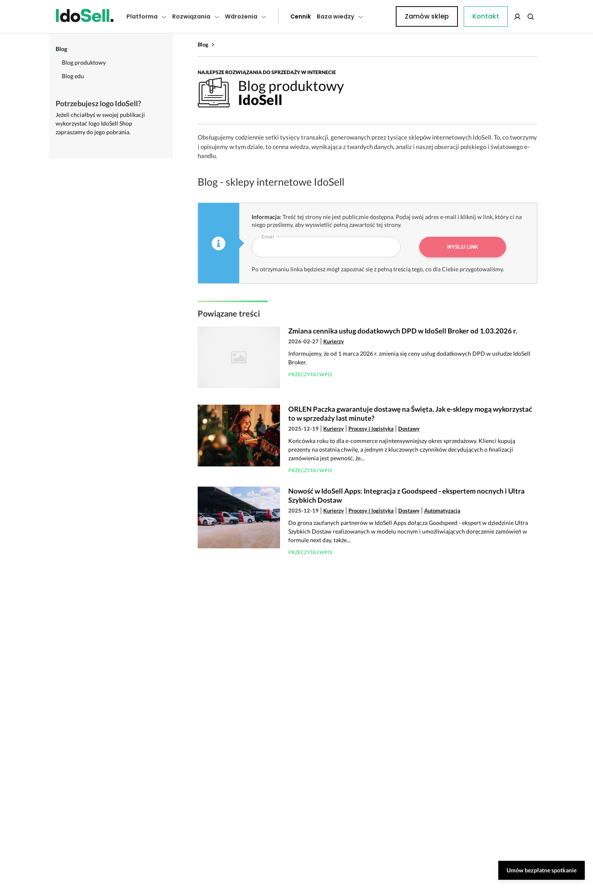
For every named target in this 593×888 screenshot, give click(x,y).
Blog (203, 44)
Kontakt (381, 16)
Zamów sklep (503, 16)
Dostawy (409, 428)
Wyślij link (462, 247)
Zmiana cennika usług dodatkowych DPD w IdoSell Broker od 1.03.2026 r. (402, 330)
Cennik (282, 16)
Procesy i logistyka (371, 428)
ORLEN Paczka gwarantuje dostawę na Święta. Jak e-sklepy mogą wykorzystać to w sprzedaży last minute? (410, 413)
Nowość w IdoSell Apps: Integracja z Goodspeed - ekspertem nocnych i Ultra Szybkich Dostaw (406, 495)
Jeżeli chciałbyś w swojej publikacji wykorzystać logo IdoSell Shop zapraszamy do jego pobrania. (100, 123)
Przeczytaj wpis (310, 374)
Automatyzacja (442, 510)
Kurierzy (333, 341)
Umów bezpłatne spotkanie (542, 870)
